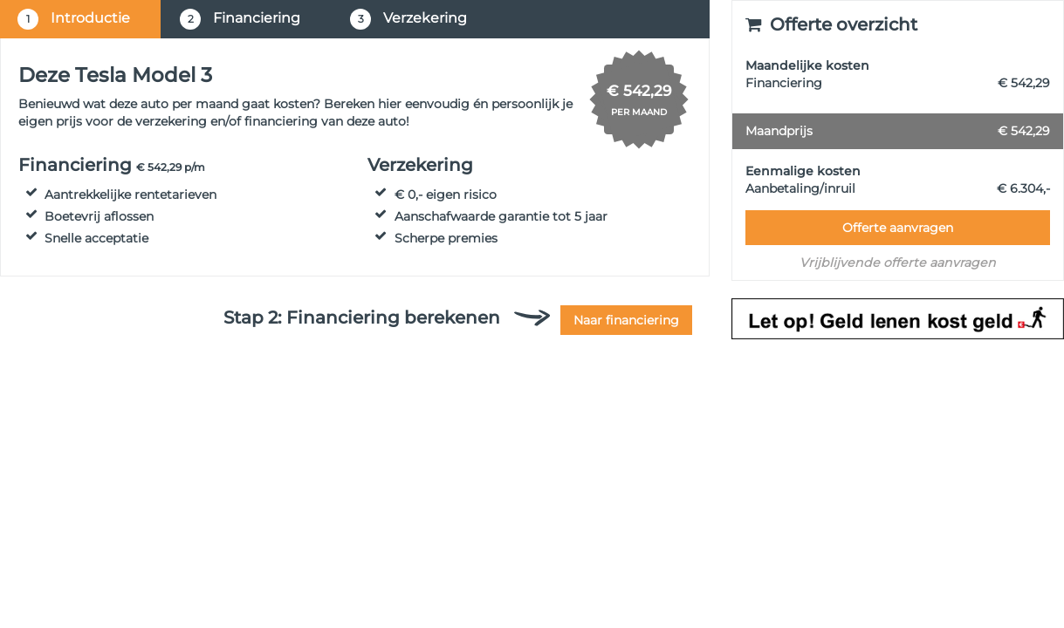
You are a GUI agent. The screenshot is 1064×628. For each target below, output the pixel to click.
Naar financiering (626, 320)
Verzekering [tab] (408, 19)
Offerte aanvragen (897, 228)
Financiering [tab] (240, 19)
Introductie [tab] (73, 19)
